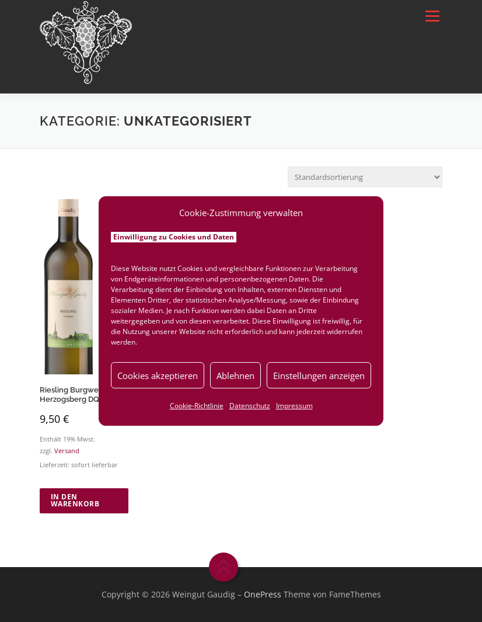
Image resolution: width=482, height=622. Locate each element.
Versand (66, 451)
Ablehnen (235, 375)
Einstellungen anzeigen (319, 375)
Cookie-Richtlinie (196, 406)
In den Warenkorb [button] (75, 500)
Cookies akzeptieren (157, 375)
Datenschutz (249, 406)
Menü (432, 16)
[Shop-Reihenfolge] (365, 176)
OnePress (262, 594)
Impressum (294, 406)
